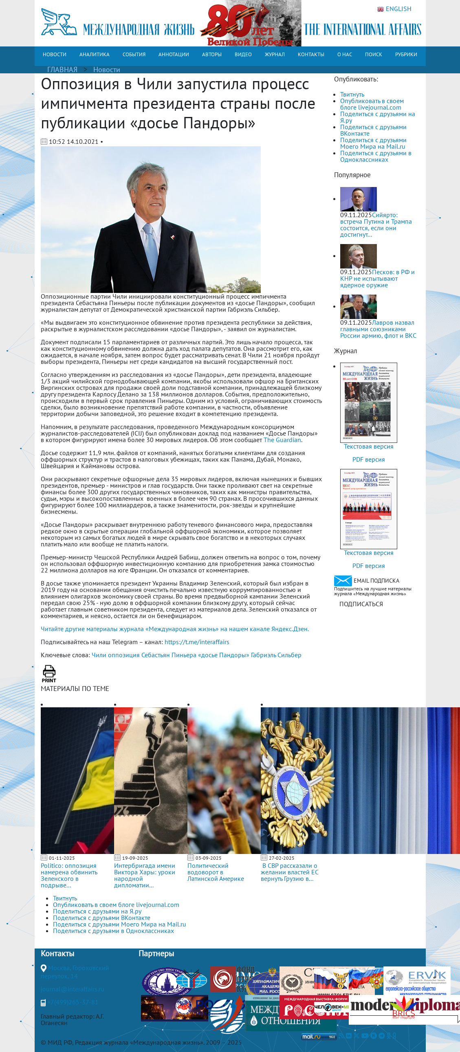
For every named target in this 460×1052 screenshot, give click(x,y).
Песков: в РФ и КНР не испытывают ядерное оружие (377, 278)
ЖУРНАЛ (275, 54)
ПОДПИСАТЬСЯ (361, 604)
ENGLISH (394, 9)
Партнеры (156, 953)
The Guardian (282, 440)
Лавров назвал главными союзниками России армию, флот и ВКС (378, 328)
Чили (99, 655)
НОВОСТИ (54, 54)
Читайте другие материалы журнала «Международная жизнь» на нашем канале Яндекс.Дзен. (175, 629)
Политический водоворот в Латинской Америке (215, 872)
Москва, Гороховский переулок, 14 (75, 972)
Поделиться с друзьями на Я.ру (377, 117)
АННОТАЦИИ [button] (173, 54)
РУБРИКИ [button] (406, 54)
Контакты (57, 953)
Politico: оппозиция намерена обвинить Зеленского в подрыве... (69, 875)
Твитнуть (352, 94)
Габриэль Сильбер (276, 655)
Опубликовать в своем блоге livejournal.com (372, 104)
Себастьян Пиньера (168, 655)
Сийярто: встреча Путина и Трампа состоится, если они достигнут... (376, 224)
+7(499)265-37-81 (73, 1002)
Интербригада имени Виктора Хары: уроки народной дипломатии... (144, 875)
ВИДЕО (243, 54)
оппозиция (124, 655)
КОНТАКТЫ (311, 54)
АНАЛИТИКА (94, 54)
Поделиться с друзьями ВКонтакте (373, 130)
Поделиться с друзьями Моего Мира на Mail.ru (373, 143)
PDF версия (368, 459)
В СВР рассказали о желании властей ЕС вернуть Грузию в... (289, 872)
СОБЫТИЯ (134, 54)
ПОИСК (373, 54)
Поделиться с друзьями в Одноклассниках (376, 156)
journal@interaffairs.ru (72, 989)
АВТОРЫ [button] (212, 54)
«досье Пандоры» (223, 655)
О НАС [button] (344, 54)
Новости (106, 69)
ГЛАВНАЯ (62, 69)
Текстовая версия (369, 446)
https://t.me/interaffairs (197, 642)
